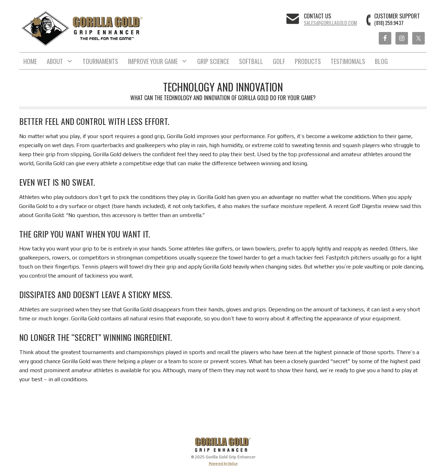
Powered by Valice (223, 463)
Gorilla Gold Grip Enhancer (82, 28)
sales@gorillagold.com (330, 22)
